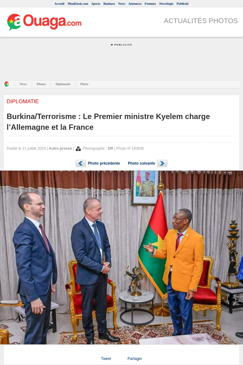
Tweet (106, 358)
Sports (95, 3)
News (121, 3)
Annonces (135, 3)
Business (109, 3)
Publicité (183, 3)
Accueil (59, 3)
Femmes (150, 3)
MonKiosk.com (78, 3)
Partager (135, 358)
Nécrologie (166, 3)
